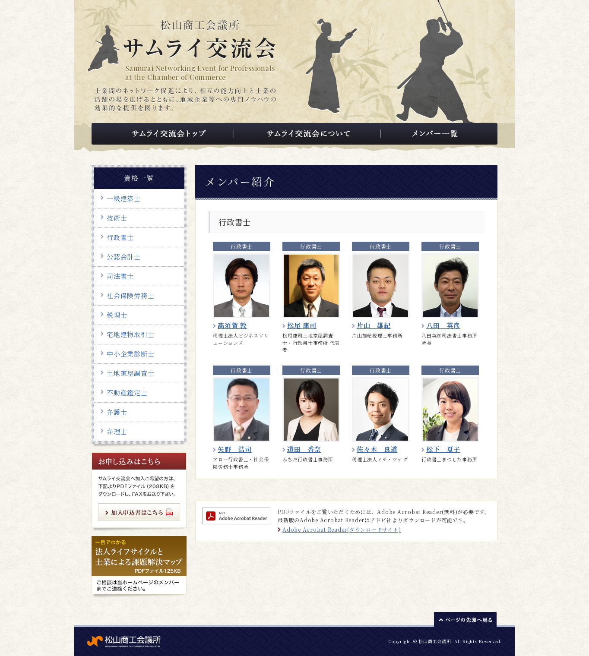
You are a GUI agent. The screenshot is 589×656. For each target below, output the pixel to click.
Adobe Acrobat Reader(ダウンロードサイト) (341, 529)
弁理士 (117, 431)
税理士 (117, 314)
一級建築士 (124, 198)
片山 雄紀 (374, 325)
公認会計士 (124, 256)
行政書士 (120, 237)
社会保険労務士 (130, 295)
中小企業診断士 (130, 353)
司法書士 (120, 276)
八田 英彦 (443, 325)
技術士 (117, 217)
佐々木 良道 (377, 449)
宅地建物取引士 (130, 334)
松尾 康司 (302, 325)
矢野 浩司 (235, 449)
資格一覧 (139, 178)
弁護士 (117, 411)
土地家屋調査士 (130, 373)
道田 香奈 (304, 449)
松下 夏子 (443, 449)
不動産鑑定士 (127, 392)
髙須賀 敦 (232, 325)
